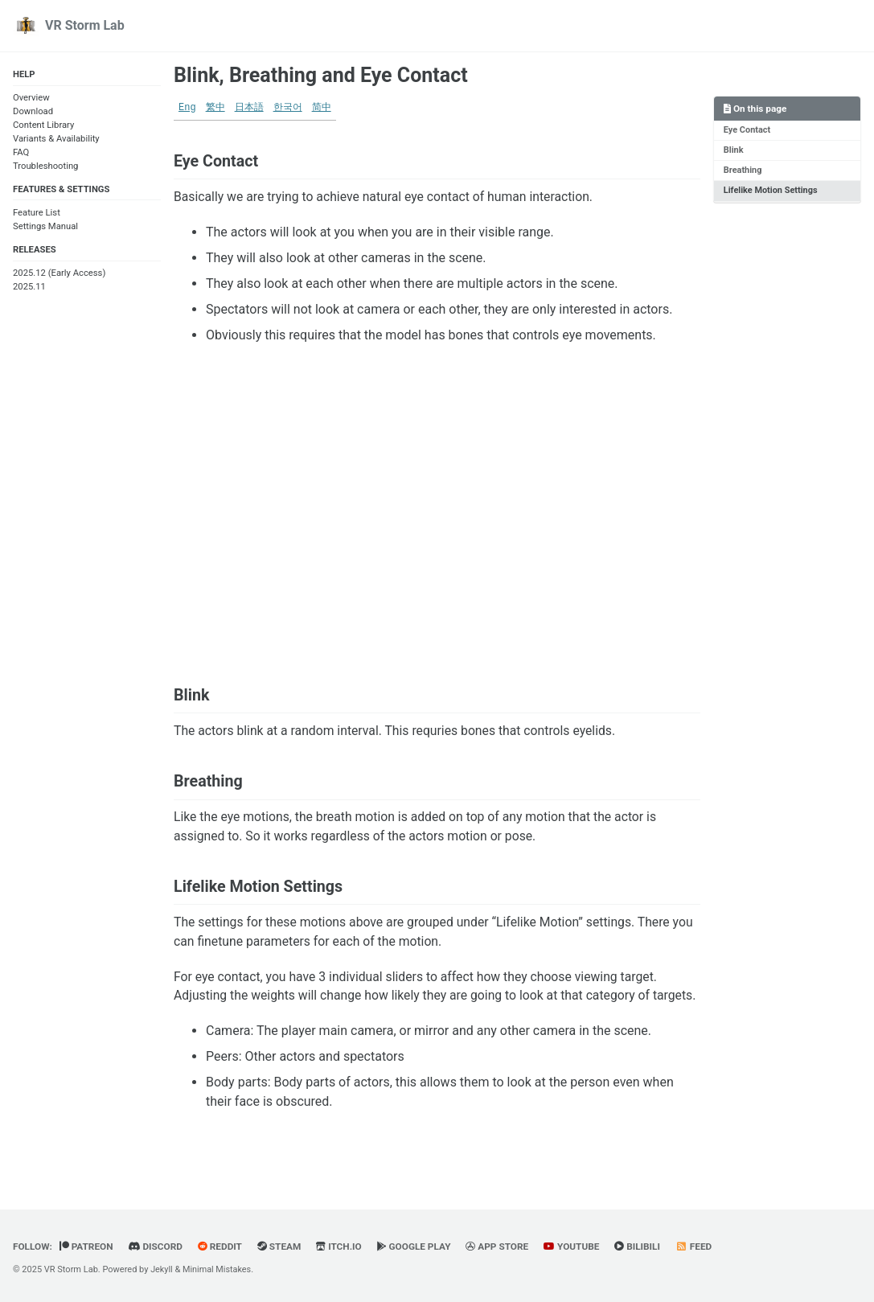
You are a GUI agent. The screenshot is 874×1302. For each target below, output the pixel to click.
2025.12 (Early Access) (59, 274)
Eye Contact (747, 130)
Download (33, 112)
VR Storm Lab (85, 25)
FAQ (21, 152)
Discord (156, 1247)
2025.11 (29, 288)
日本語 (249, 107)
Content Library (43, 126)
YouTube (578, 1247)
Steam (282, 1247)
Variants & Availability (56, 139)
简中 (321, 107)
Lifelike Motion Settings (771, 191)
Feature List (36, 213)
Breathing (743, 171)
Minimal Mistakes (218, 1269)
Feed (701, 1247)
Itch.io (342, 1247)
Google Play (418, 1247)
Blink (734, 150)
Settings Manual (45, 227)
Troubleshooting (45, 166)
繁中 (215, 107)
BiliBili (644, 1247)
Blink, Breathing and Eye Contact (321, 75)
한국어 (287, 107)
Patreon (87, 1247)
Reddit (222, 1247)
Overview (31, 98)
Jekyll (161, 1269)
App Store (503, 1247)
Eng (187, 107)
